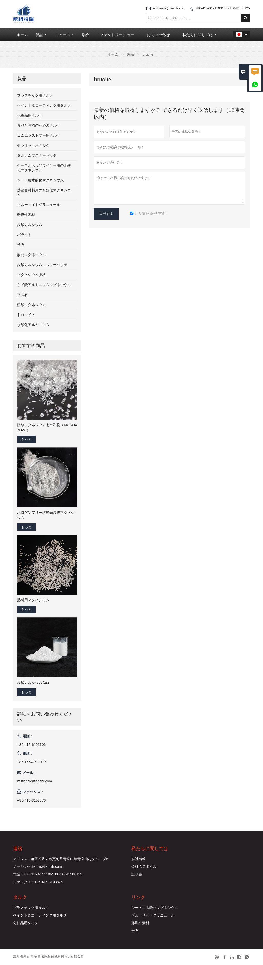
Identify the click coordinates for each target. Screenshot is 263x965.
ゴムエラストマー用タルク (38, 135)
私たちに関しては (199, 35)
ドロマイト (26, 315)
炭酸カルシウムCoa (33, 683)
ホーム (22, 35)
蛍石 (20, 245)
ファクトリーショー (117, 35)
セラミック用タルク (33, 145)
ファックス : (23, 882)
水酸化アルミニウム (33, 325)
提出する (106, 214)
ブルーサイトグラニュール (38, 205)
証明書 (136, 874)
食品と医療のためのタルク (38, 125)
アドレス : (21, 859)
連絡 (17, 848)
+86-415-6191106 (31, 745)
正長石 (22, 295)
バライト (24, 235)
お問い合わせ (158, 35)
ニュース (64, 35)
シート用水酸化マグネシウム (40, 180)
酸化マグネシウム (31, 255)
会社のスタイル (143, 866)
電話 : (17, 874)
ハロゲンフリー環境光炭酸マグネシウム (46, 515)
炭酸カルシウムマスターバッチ (42, 265)
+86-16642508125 (31, 762)
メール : (19, 866)
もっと (26, 439)
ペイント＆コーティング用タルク (44, 105)
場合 (86, 35)
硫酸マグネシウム (31, 305)
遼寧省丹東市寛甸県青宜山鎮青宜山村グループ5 (69, 859)
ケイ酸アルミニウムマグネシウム (44, 285)
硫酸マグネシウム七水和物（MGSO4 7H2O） (47, 427)
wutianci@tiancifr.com (169, 8)
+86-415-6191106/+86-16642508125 (222, 8)
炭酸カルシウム (29, 225)
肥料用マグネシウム (33, 600)
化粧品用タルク (29, 115)
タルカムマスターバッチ (37, 155)
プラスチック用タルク (35, 95)
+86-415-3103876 (31, 800)
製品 (41, 35)
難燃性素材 (26, 215)
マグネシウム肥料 (31, 275)
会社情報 (138, 859)
